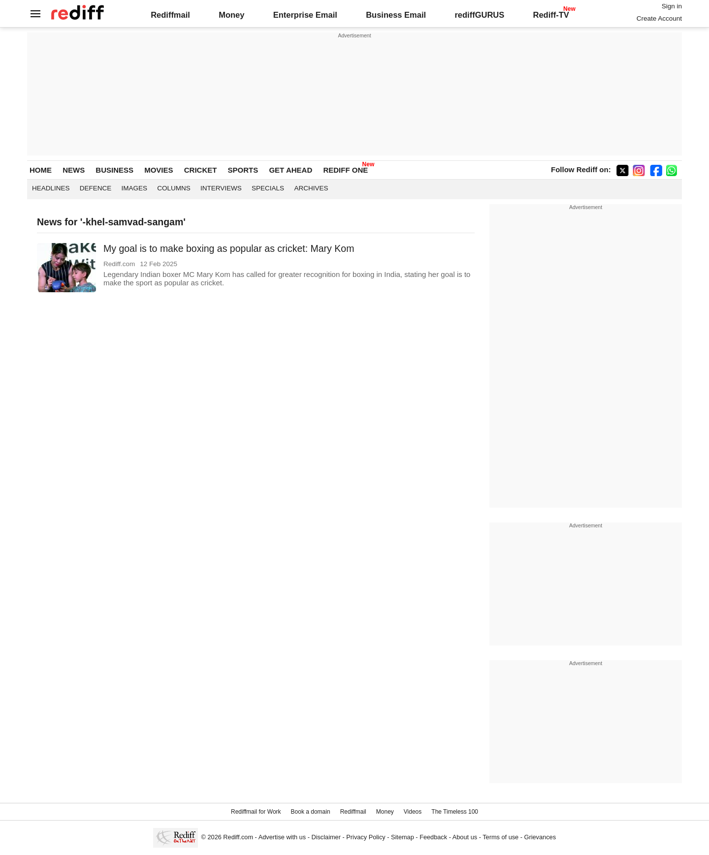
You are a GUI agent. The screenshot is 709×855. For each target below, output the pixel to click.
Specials (268, 188)
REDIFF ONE (345, 170)
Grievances (540, 837)
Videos (412, 811)
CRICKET (200, 170)
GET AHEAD (290, 170)
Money (231, 14)
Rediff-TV (551, 14)
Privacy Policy (365, 837)
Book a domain (310, 811)
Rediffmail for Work (256, 811)
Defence (96, 188)
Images (135, 188)
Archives (311, 188)
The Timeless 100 (454, 811)
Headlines (51, 188)
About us (464, 837)
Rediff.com (238, 837)
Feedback (433, 837)
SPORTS (243, 170)
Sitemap (402, 837)
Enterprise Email (305, 14)
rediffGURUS (479, 14)
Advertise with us (282, 837)
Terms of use (500, 837)
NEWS (74, 170)
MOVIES (158, 170)
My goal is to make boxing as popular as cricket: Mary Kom (228, 248)
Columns (174, 188)
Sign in (672, 6)
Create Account (659, 18)
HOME (41, 170)
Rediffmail (170, 14)
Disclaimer (326, 837)
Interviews (221, 188)
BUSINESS (114, 170)
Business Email (396, 14)
